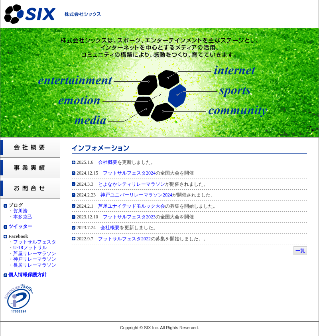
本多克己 (22, 217)
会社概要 (107, 162)
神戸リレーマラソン (34, 259)
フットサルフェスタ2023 (129, 217)
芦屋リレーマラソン (34, 253)
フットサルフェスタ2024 (129, 173)
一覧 (300, 250)
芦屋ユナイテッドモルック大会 (131, 206)
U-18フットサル (30, 247)
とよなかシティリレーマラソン (131, 184)
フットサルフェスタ (34, 242)
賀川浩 (20, 211)
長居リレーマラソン (34, 265)
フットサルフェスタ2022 (124, 239)
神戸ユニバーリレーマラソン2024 (136, 195)
